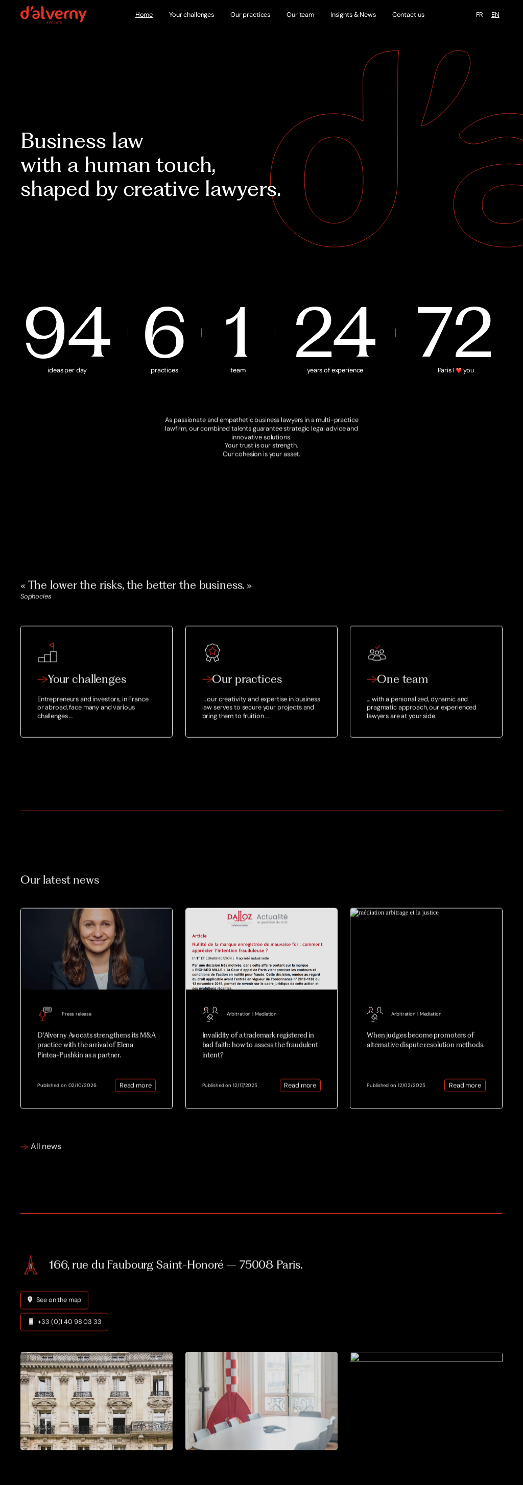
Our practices (250, 14)
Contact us (408, 14)
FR (480, 14)
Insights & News (353, 14)
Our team (300, 14)
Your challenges (191, 14)
